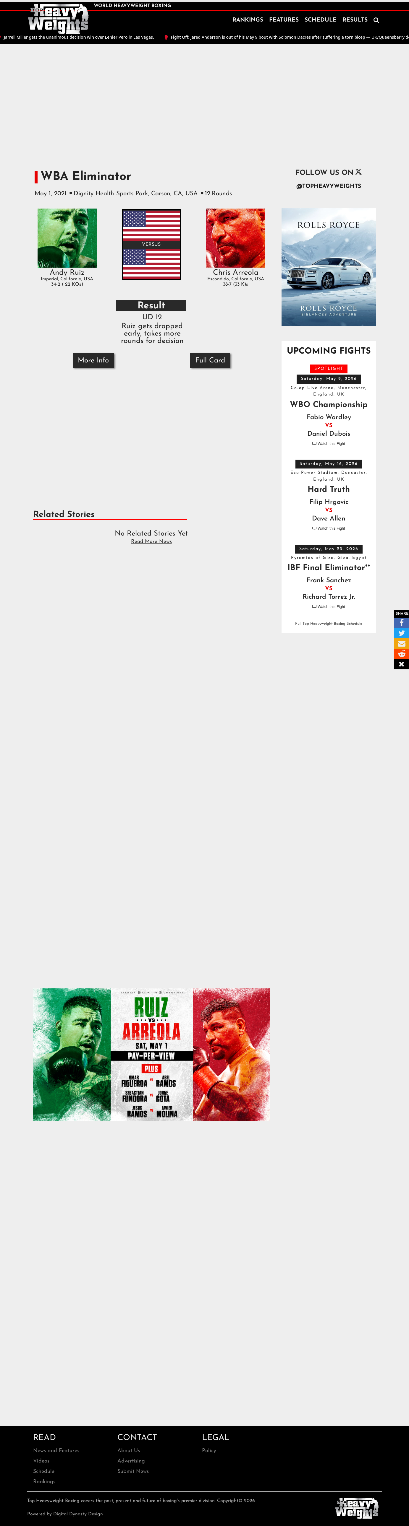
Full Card (210, 360)
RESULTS (355, 20)
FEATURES (284, 20)
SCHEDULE (321, 20)
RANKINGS (247, 20)
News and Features (56, 1451)
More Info (93, 360)
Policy (209, 1451)
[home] (58, 19)
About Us (128, 1451)
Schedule (43, 1471)
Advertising (131, 1461)
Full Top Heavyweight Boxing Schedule (328, 624)
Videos (41, 1461)
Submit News (133, 1471)
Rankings (44, 1482)
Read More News (151, 541)
